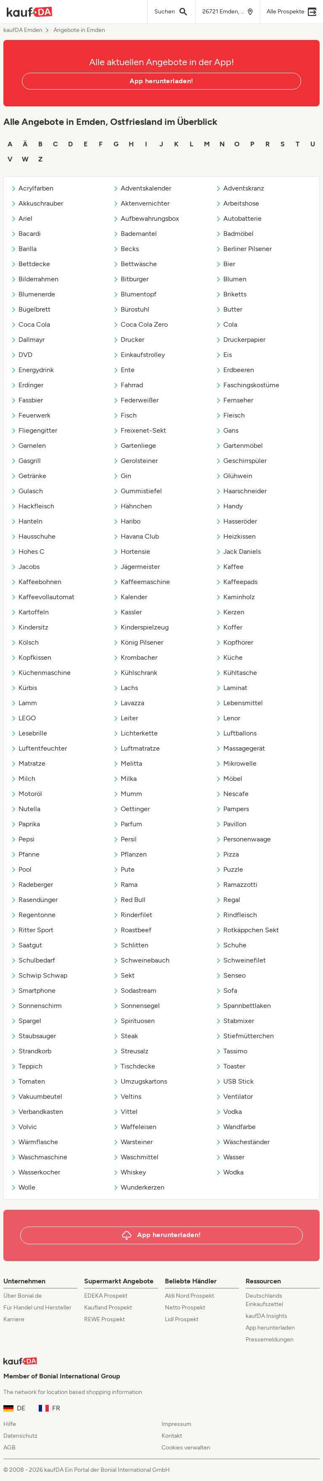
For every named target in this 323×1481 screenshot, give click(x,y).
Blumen (230, 279)
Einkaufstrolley (139, 355)
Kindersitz (29, 627)
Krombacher (135, 657)
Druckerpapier (240, 340)
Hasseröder (236, 521)
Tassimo (231, 1051)
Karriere (13, 1319)
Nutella (25, 809)
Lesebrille (29, 733)
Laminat (231, 688)
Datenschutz (20, 1435)
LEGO (23, 718)
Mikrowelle (236, 763)
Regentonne (33, 915)
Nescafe (232, 794)
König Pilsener (138, 642)
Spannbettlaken (243, 1006)
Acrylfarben (32, 188)
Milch (23, 779)
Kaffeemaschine (141, 582)
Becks (126, 249)
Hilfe (9, 1424)
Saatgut (26, 945)
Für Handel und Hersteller (37, 1307)
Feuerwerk (30, 415)
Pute (124, 869)
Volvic (24, 1127)
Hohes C (28, 551)
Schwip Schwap (39, 975)
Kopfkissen (31, 657)
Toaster (230, 1066)
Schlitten (130, 945)
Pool (21, 869)
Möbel (228, 779)
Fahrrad (128, 385)
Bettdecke (30, 264)
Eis (223, 355)
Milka (125, 779)
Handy (229, 506)
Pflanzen (130, 854)
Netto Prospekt (185, 1307)
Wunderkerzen (138, 1187)
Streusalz (130, 1051)
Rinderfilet (132, 915)
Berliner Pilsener (243, 249)
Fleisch (230, 415)
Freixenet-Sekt (139, 430)
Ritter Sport (32, 930)
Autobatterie (238, 218)
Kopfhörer (234, 642)
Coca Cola (30, 324)
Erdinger (27, 385)
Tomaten (28, 1081)
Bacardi (26, 234)
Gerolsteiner (135, 461)
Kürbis (24, 688)
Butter (228, 309)
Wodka (229, 1172)
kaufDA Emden (22, 30)
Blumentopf (134, 294)
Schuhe (230, 945)
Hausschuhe (33, 536)
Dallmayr (28, 340)
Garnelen (28, 446)
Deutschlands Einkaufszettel (264, 1300)
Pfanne (25, 854)
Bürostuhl (131, 309)
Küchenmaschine (41, 673)
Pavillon (230, 824)
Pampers (232, 809)
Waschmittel (136, 1157)
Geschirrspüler (241, 461)
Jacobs (25, 567)
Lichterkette (135, 733)
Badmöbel (234, 234)
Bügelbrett (30, 309)
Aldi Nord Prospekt (189, 1295)
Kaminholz (235, 597)
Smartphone (33, 990)
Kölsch (25, 642)
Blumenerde (33, 294)
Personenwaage (243, 839)
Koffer (228, 627)
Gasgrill (26, 461)
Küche (229, 657)
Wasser (229, 1157)
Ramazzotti (236, 885)
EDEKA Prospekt (105, 1295)
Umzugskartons (140, 1081)
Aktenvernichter (141, 203)
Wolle (23, 1187)
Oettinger (131, 809)
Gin (122, 476)
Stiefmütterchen (244, 1036)
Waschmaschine (39, 1157)
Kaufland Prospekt (108, 1307)
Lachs (125, 688)
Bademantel (135, 234)
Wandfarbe (235, 1127)
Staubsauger (33, 1036)
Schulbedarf (33, 960)
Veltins (127, 1096)
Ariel (21, 218)
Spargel (26, 1021)
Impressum (176, 1424)
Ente (124, 370)
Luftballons (236, 733)
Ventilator (234, 1096)
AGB (9, 1447)
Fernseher (234, 400)
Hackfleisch (32, 506)
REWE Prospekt (104, 1319)
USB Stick (234, 1081)
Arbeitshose (237, 203)
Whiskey (129, 1172)
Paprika (25, 824)
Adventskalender (142, 188)
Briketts (230, 294)
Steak (125, 1036)
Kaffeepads (236, 582)
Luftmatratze (136, 748)
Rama (125, 885)
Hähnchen (132, 506)
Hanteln (26, 521)
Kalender (130, 597)
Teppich (26, 1066)
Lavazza (128, 703)
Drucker (128, 340)
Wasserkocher (35, 1172)
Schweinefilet (240, 960)
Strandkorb (31, 1051)
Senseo (230, 975)
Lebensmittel (239, 703)
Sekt (124, 975)
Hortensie (131, 551)
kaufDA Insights (266, 1316)
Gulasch (27, 491)
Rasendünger (34, 900)
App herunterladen (270, 1327)
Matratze (28, 763)
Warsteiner (133, 1142)
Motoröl (26, 794)
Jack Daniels (238, 551)
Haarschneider (241, 491)
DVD (21, 355)
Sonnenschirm (36, 1006)
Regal (227, 900)
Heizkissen (235, 536)
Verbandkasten (37, 1112)
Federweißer (136, 400)
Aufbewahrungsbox (146, 218)
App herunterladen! (161, 81)
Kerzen (229, 612)
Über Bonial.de (22, 1295)
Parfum (127, 824)
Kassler (127, 612)
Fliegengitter (34, 430)
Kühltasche (236, 673)
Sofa (226, 990)
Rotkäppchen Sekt (247, 930)
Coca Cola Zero (140, 324)
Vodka (228, 1112)
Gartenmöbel (239, 446)
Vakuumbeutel (36, 1096)
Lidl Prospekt (182, 1319)
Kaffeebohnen (36, 582)
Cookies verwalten (186, 1447)
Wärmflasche (34, 1142)
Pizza (227, 854)
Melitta (127, 763)
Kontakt (172, 1435)
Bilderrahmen (34, 279)
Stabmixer (234, 1021)
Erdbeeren (234, 370)
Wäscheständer (242, 1142)
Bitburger (130, 279)
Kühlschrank (135, 673)
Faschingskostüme (247, 385)
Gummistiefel (137, 491)
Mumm (127, 794)
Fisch (125, 415)
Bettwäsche (135, 264)
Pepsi (22, 839)
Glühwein (233, 476)
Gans (226, 430)
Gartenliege (134, 446)
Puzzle (229, 869)
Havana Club (136, 536)
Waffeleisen (134, 1127)
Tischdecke (134, 1066)
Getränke (28, 476)
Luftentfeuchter (39, 748)
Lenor (227, 718)
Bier (225, 264)
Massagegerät (240, 748)
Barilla (24, 249)
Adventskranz (239, 188)
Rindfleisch (236, 915)
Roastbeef (132, 930)
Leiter (125, 718)
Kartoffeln (30, 612)
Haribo (126, 521)
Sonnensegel (136, 1006)
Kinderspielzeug (141, 627)
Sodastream (134, 990)
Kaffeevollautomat (42, 597)
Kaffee (229, 567)
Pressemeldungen (270, 1339)
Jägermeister (136, 567)
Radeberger (32, 885)
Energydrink (32, 370)
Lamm (24, 703)
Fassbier (27, 400)
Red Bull (129, 900)
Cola (226, 324)
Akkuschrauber (37, 203)
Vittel (125, 1112)
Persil (125, 839)
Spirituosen (134, 1021)
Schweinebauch (141, 960)
